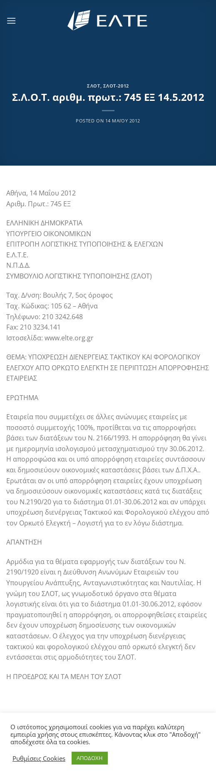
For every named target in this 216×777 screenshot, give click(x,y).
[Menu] (11, 20)
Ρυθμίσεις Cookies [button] (38, 758)
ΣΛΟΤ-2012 (116, 86)
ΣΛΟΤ (93, 86)
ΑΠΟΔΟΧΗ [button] (90, 758)
